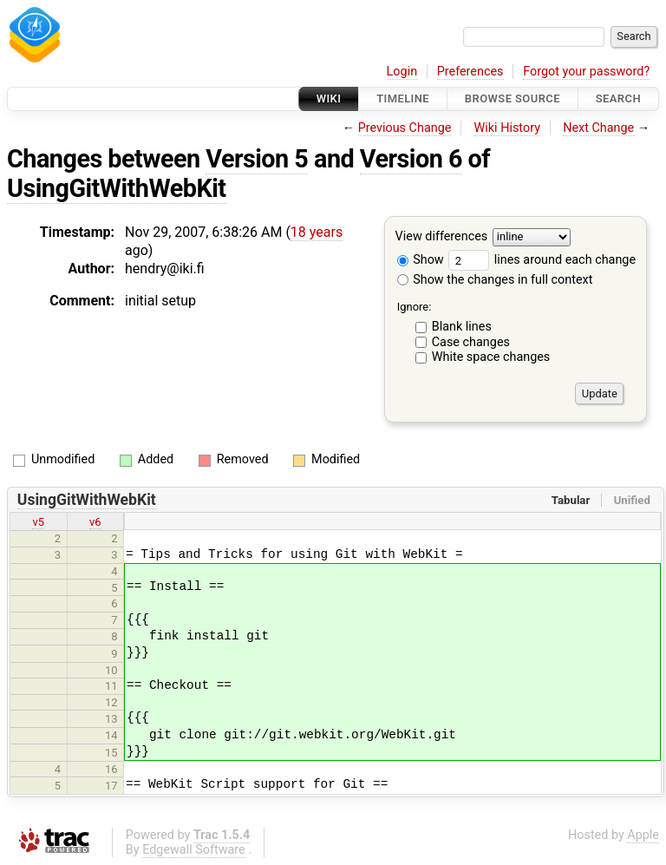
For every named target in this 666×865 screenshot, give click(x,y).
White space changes (491, 357)
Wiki (329, 98)
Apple (643, 835)
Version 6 (411, 159)
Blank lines (462, 326)
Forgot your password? (586, 71)
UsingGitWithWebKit (116, 188)
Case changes (471, 342)
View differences (441, 237)
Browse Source (512, 98)
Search (618, 98)
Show (420, 259)
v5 (38, 521)
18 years (317, 232)
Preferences (470, 71)
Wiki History (507, 128)
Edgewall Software (193, 849)
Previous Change (405, 128)
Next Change (598, 128)
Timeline (402, 98)
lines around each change (542, 259)
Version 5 (257, 159)
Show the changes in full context (495, 279)
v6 (95, 521)
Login (402, 71)
